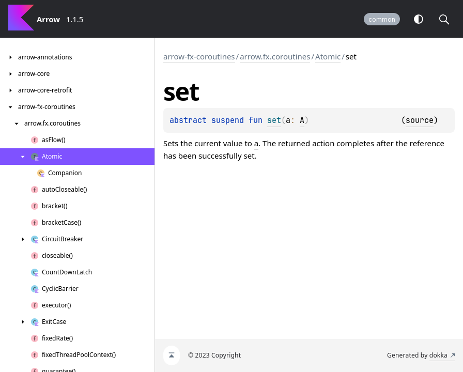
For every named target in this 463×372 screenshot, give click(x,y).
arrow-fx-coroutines (199, 56)
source (420, 120)
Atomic (328, 56)
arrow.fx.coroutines (275, 56)
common (381, 19)
